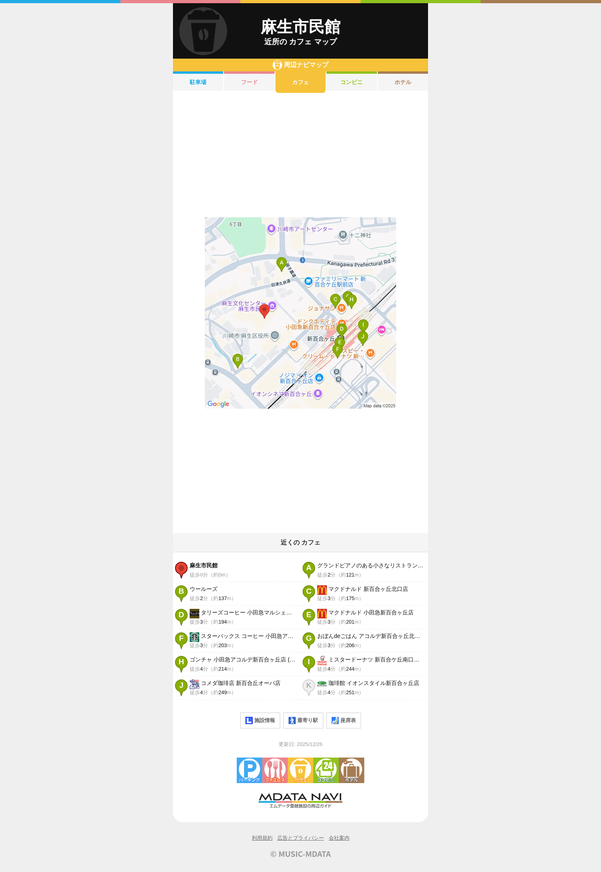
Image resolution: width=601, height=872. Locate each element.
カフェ (300, 82)
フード (249, 82)
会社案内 (339, 838)
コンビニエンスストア (326, 770)
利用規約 (262, 838)
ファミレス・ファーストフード (275, 770)
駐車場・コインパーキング (249, 770)
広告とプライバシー (300, 838)
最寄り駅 (303, 720)
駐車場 (198, 82)
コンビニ (351, 82)
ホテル (403, 82)
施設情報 (260, 720)
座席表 (344, 720)
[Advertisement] (300, 155)
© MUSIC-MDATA (300, 853)
